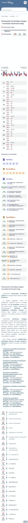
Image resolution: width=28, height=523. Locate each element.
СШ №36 (7, 473)
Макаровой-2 (9, 505)
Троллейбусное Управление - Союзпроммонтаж (13, 209)
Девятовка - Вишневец (12, 265)
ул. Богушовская (10, 509)
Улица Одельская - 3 (11, 278)
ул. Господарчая (9, 454)
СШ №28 (7, 468)
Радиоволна (8, 443)
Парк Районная (9, 482)
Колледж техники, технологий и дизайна (13, 438)
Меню (25, 2)
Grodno (4, 2)
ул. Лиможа (8, 477)
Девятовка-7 (8, 491)
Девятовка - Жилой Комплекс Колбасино (13, 221)
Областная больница (11, 419)
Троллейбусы (9, 169)
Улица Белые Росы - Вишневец (11, 200)
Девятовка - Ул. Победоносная (10, 256)
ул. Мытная (8, 514)
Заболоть (7, 519)
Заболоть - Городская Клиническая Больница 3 (12, 196)
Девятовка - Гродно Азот (12, 239)
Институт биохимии (10, 423)
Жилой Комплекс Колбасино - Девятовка (13, 225)
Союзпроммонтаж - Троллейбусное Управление (12, 205)
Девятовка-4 (8, 487)
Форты (7, 428)
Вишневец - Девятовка (12, 269)
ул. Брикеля (8, 464)
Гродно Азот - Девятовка (12, 243)
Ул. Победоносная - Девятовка (11, 261)
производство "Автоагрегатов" (9, 449)
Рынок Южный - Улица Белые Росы (13, 187)
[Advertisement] (14, 52)
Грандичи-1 (8, 500)
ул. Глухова (8, 496)
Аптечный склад (9, 27)
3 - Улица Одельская (11, 274)
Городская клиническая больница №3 (12, 413)
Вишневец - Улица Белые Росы (12, 183)
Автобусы (8, 160)
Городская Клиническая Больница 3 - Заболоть (15, 30)
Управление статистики (12, 432)
